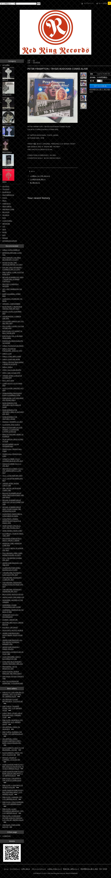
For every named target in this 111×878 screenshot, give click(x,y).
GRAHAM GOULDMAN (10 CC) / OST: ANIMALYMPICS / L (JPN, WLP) (12, 471)
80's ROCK (5, 212)
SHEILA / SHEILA (7, 367)
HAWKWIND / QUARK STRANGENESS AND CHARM (11, 606)
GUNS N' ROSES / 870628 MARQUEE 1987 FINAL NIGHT (12, 673)
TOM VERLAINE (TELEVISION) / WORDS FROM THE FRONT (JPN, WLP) (12, 585)
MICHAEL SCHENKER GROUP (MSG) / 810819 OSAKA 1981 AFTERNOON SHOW (11, 509)
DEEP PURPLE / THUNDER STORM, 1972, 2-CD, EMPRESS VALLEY (12, 708)
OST (3, 227)
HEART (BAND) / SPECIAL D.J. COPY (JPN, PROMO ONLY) (11, 527)
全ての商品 (6, 65)
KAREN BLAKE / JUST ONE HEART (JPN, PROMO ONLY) (13, 399)
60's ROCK (5, 186)
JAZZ (4, 235)
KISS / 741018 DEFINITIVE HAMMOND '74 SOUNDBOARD (12, 682)
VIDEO (4, 182)
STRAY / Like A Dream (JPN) (11, 373)
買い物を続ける (35, 183)
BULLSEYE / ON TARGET (10, 627)
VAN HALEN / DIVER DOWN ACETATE (11, 826)
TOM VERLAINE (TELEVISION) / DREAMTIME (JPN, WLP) (12, 590)
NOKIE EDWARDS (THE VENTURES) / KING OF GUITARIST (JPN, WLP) (13, 412)
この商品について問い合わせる (40, 176)
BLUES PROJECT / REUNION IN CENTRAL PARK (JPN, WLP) (12, 308)
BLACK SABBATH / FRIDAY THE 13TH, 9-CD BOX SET (12, 754)
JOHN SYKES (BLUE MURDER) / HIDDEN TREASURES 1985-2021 (12, 663)
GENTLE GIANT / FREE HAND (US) (13, 597)
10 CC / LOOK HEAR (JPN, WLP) (12, 476)
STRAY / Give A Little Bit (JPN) (11, 370)
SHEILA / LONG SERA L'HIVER (11, 356)
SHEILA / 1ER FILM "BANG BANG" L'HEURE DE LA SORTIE (13, 363)
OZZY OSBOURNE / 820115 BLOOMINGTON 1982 (11, 658)
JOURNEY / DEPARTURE (10, 620)
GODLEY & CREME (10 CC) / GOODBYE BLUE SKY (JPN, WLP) (12, 460)
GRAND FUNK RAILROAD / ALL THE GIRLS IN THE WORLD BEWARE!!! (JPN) (12, 642)
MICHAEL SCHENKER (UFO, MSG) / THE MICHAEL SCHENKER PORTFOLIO (13, 279)
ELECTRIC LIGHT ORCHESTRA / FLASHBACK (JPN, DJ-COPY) (12, 268)
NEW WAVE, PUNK (8, 209)
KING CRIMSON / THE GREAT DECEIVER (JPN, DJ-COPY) (11, 259)
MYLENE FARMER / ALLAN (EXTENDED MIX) (10, 445)
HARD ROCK (6, 204)
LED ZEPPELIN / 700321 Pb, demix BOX (11, 728)
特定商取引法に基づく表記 (89, 869)
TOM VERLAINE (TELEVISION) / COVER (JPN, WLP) (12, 579)
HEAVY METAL (7, 206)
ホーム (6, 869)
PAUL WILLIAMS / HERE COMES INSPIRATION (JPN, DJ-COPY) (12, 554)
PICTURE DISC (6, 124)
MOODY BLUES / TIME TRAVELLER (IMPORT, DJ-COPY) (12, 264)
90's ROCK (5, 215)
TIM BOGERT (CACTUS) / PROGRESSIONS (10, 616)
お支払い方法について (55, 869)
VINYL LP (5, 80)
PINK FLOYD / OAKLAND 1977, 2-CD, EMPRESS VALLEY (12, 798)
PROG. (4, 201)
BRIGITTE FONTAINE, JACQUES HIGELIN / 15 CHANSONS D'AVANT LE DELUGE (12, 430)
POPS (4, 218)
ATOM (105, 869)
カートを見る (105, 3)
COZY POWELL (7, 221)
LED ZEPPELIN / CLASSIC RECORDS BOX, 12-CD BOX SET (12, 701)
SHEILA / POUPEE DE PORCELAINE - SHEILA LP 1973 (12, 350)
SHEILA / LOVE (7, 354)
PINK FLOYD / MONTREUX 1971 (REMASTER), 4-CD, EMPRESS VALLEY (12, 722)
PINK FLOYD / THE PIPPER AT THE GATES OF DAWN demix (11, 780)
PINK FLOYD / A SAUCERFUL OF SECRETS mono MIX (12, 786)
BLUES (4, 232)
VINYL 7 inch (6, 109)
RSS (100, 869)
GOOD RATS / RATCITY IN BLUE (12, 630)
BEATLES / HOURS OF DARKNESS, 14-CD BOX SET (11, 760)
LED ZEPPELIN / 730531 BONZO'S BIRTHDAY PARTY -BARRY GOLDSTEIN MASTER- (12, 742)
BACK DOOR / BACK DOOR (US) (12, 594)
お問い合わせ (25, 869)
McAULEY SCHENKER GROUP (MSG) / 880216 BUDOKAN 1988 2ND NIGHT (13, 495)
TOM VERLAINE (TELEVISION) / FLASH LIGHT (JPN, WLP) (12, 574)
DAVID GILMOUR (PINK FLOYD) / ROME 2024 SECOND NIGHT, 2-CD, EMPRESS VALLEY (13, 774)
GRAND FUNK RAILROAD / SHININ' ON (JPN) (11, 648)
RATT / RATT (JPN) (8, 381)
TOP (28, 60)
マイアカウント (89, 3)
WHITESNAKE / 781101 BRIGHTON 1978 (9, 668)
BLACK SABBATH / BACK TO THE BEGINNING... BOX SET (13, 749)
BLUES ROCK (6, 192)
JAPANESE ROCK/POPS (9, 241)
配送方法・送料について (71, 869)
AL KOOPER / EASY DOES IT (11, 425)
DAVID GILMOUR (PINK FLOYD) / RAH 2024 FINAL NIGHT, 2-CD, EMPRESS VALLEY (13, 792)
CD (34, 60)
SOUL (4, 229)
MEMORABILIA (7, 152)
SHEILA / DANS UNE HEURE (11, 359)
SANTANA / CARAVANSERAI (11, 304)
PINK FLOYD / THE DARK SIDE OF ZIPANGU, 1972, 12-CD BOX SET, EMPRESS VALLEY (13, 694)
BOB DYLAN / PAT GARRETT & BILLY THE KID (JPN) (12, 332)
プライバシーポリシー (39, 869)
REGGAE (5, 238)
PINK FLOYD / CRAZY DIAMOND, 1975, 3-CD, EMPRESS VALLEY (13, 804)
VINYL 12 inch (6, 95)
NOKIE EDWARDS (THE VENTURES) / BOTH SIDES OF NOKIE (11, 405)
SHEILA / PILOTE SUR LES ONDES (12, 346)
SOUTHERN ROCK (8, 195)
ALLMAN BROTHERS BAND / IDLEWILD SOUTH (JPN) (11, 569)
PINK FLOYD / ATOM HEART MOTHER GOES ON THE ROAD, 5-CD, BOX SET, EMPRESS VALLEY (13, 819)
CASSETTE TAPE (7, 167)
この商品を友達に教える (38, 179)
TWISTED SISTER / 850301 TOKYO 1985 (10, 484)
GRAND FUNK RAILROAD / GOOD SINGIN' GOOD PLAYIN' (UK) (12, 635)
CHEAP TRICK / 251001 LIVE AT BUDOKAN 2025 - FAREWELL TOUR (12, 715)
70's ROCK (36, 62)
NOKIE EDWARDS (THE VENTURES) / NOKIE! (9, 418)
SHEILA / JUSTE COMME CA (11, 250)
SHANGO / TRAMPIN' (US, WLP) (12, 422)
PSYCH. (4, 198)
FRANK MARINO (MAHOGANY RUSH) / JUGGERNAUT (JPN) (12, 394)
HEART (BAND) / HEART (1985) (12, 531)
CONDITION (6, 836)
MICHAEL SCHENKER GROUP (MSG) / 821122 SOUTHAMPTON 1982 (13, 502)
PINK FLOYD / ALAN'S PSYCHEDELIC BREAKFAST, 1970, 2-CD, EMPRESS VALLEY (13, 811)
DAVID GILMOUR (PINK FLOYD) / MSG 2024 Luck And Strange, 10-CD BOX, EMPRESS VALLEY (13, 767)
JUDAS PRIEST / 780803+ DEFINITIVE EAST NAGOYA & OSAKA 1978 (11, 521)
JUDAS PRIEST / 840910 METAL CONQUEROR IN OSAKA (12, 515)
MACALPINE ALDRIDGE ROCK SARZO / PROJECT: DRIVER (11, 539)
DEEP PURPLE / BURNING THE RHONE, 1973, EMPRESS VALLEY (12, 734)
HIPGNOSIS (6, 224)
